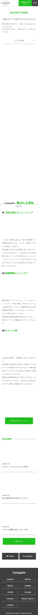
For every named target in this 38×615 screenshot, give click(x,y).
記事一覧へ (19, 541)
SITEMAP (10, 605)
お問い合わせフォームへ (19, 421)
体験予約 (25, 3)
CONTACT (10, 598)
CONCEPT (10, 579)
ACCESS (10, 592)
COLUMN (27, 592)
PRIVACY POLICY (27, 598)
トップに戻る (19, 40)
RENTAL (10, 586)
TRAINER (27, 586)
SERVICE (28, 579)
